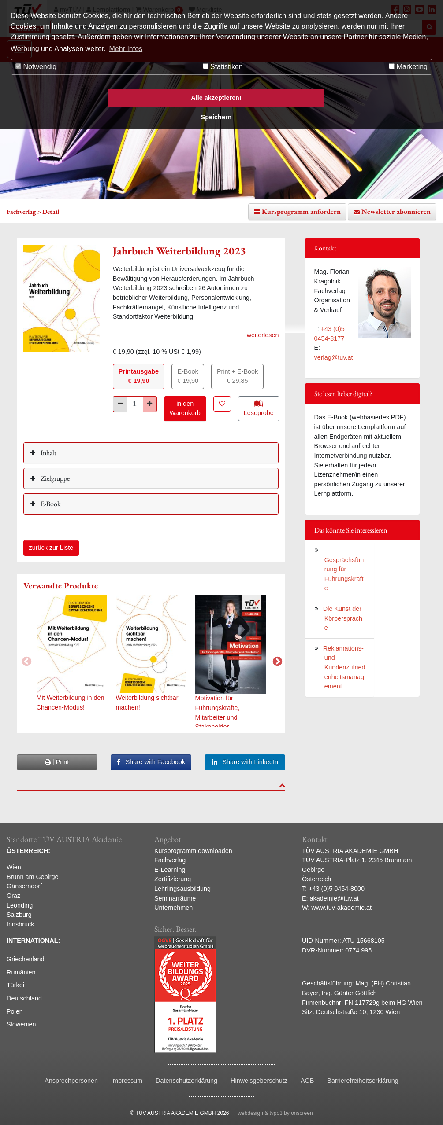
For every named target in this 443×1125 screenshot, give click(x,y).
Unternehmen (173, 907)
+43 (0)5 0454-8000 (337, 888)
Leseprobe (259, 408)
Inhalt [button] (47, 452)
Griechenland (26, 959)
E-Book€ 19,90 (187, 376)
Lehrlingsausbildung (182, 888)
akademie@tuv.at (334, 898)
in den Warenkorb (185, 408)
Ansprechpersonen (71, 1080)
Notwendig (35, 66)
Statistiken (223, 66)
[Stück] (135, 404)
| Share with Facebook (151, 761)
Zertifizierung (172, 878)
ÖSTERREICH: (28, 850)
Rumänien (21, 972)
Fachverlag (170, 860)
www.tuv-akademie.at (341, 907)
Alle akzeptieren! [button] (216, 97)
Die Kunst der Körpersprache (342, 618)
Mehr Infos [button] (125, 48)
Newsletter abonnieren (396, 211)
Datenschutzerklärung (186, 1080)
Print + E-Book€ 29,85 (237, 376)
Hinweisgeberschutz (259, 1080)
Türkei (15, 985)
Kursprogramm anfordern (301, 211)
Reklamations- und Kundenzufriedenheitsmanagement (344, 667)
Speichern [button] (216, 117)
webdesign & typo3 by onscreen (275, 1113)
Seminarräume (175, 898)
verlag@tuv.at (333, 357)
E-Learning (169, 869)
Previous (25, 660)
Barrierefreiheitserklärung (362, 1080)
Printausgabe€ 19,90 (139, 376)
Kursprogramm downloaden (193, 850)
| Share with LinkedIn (245, 761)
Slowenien (21, 1024)
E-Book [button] (50, 503)
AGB (307, 1080)
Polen (15, 1011)
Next (276, 660)
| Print (57, 761)
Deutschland (24, 998)
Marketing (408, 66)
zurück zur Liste (51, 547)
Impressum (126, 1080)
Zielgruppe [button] (54, 478)
